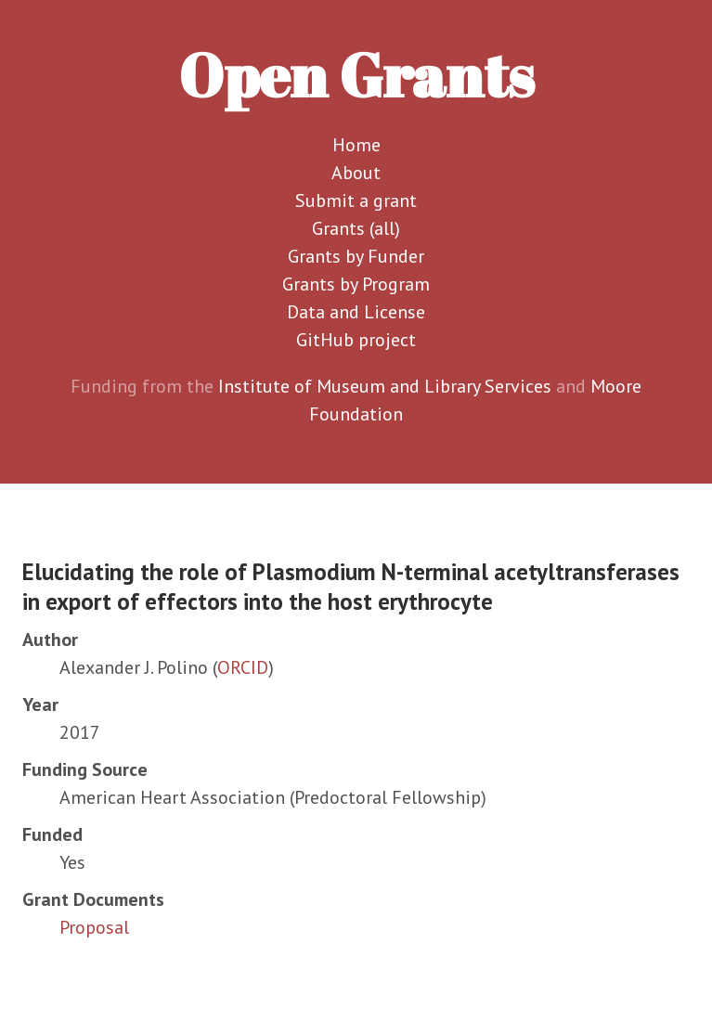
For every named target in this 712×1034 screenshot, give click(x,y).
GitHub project (356, 340)
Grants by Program (356, 284)
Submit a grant (356, 200)
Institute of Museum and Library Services (384, 386)
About (356, 173)
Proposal (94, 927)
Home (356, 145)
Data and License (356, 312)
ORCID (242, 667)
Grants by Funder (356, 256)
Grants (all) (356, 228)
